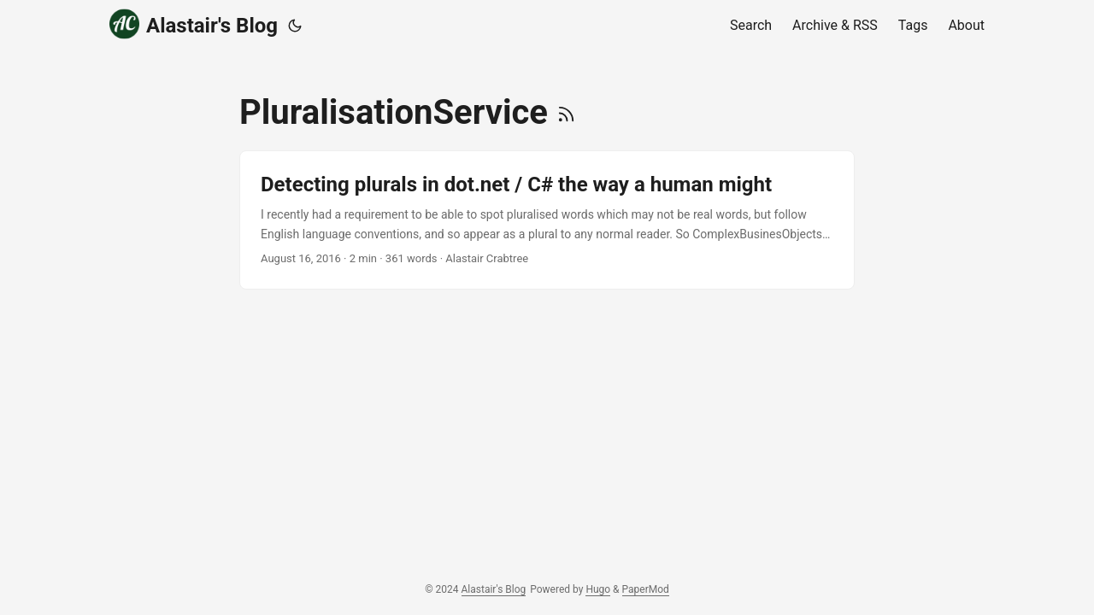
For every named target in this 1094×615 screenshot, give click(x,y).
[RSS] (566, 112)
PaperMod (645, 589)
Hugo (597, 589)
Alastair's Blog (193, 24)
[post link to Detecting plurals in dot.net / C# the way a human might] (547, 220)
